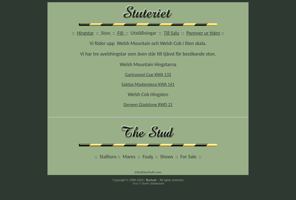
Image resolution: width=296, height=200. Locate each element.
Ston (105, 33)
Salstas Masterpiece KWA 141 (148, 84)
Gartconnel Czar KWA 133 (148, 74)
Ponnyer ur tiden (203, 33)
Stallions (108, 157)
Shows (166, 157)
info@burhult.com (147, 172)
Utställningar (143, 33)
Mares (129, 157)
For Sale (188, 157)
